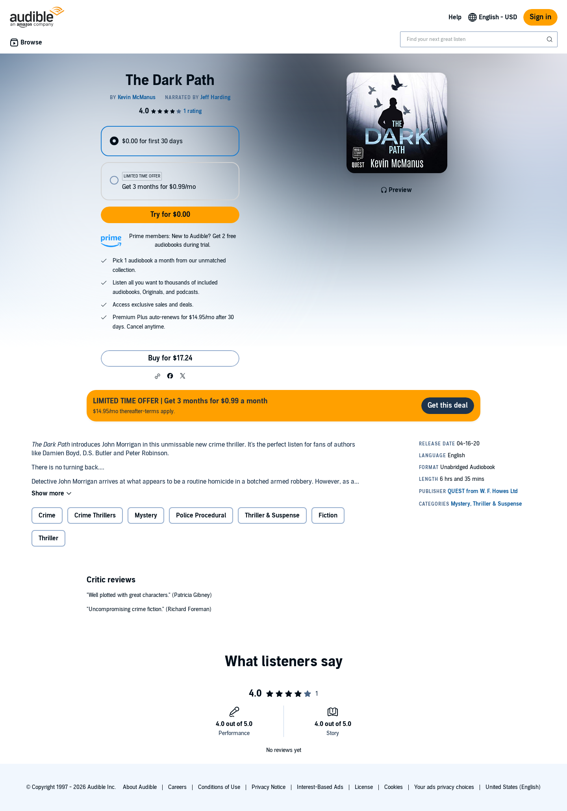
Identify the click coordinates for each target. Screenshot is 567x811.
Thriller (48, 538)
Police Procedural (201, 515)
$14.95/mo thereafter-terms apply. (180, 405)
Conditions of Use (219, 787)
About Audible (140, 787)
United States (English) (513, 787)
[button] (157, 376)
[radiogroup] (170, 163)
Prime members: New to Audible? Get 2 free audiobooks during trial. (182, 240)
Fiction (328, 515)
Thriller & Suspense (272, 515)
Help (454, 17)
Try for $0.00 (170, 215)
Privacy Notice (268, 787)
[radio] (170, 141)
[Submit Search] (550, 39)
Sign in (540, 17)
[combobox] (479, 39)
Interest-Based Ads (320, 787)
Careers (177, 787)
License (364, 787)
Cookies (393, 787)
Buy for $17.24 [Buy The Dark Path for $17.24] (170, 358)
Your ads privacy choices (444, 787)
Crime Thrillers (95, 515)
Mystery (146, 515)
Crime (47, 515)
